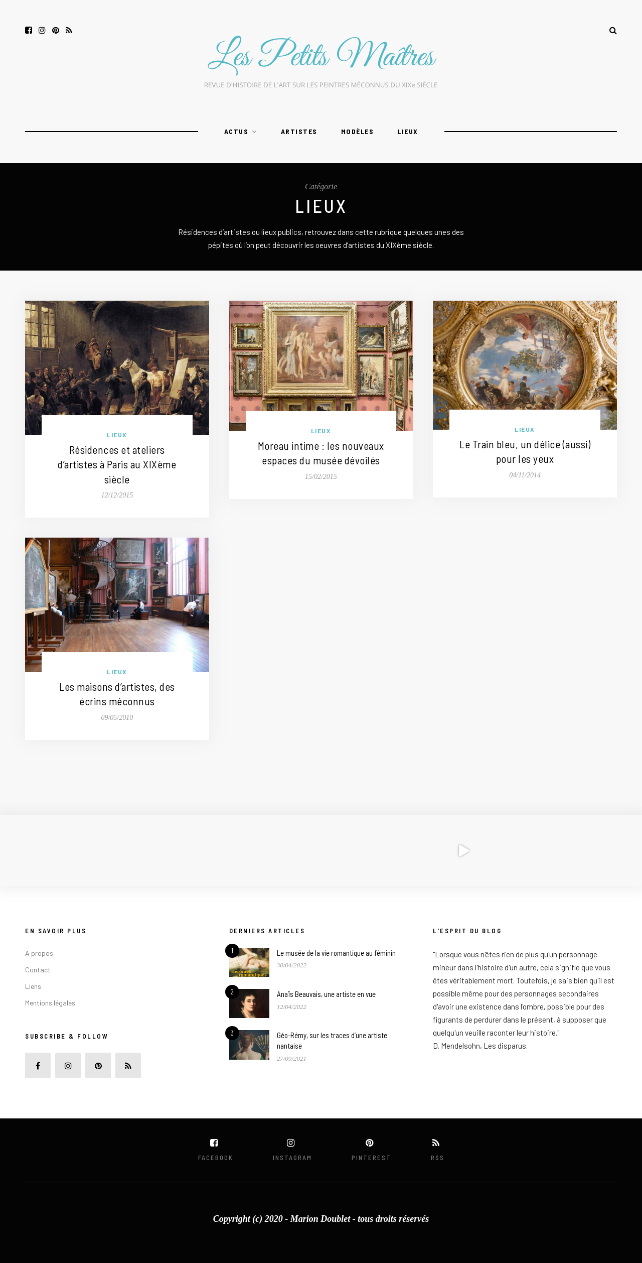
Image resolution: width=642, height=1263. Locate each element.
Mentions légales (50, 1002)
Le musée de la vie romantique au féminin (336, 952)
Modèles (357, 131)
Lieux (407, 131)
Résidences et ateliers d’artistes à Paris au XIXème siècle (117, 464)
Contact (38, 969)
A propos (39, 953)
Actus (236, 131)
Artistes (299, 131)
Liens (33, 986)
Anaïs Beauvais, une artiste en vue (326, 993)
